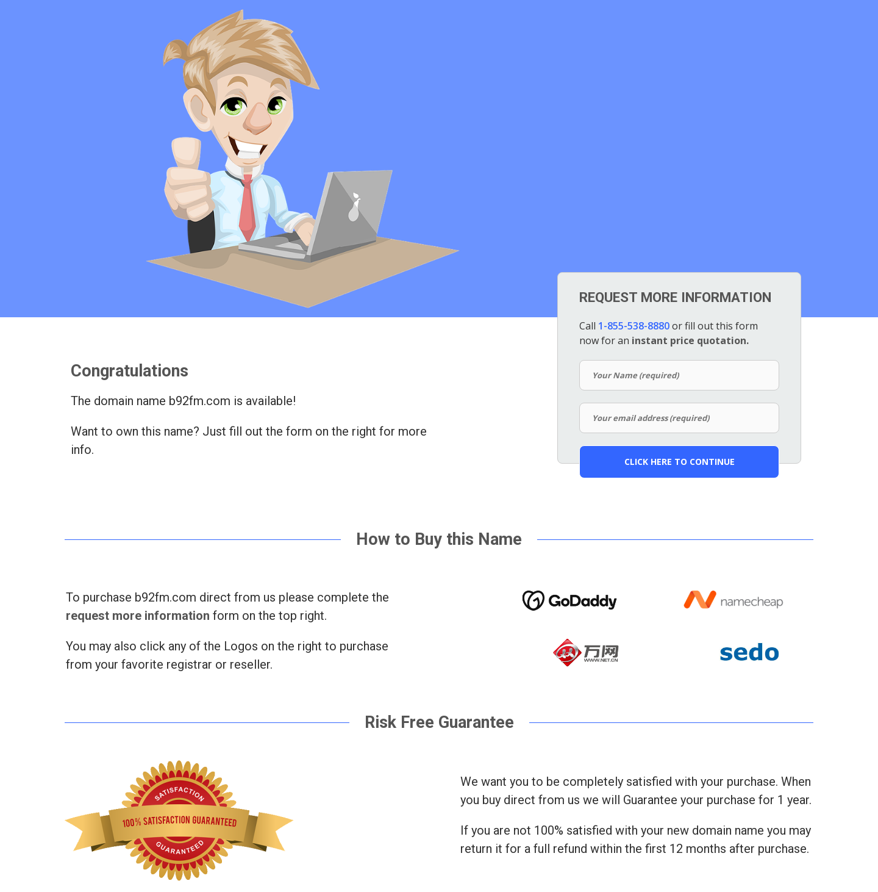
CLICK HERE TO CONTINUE (679, 461)
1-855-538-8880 (633, 326)
